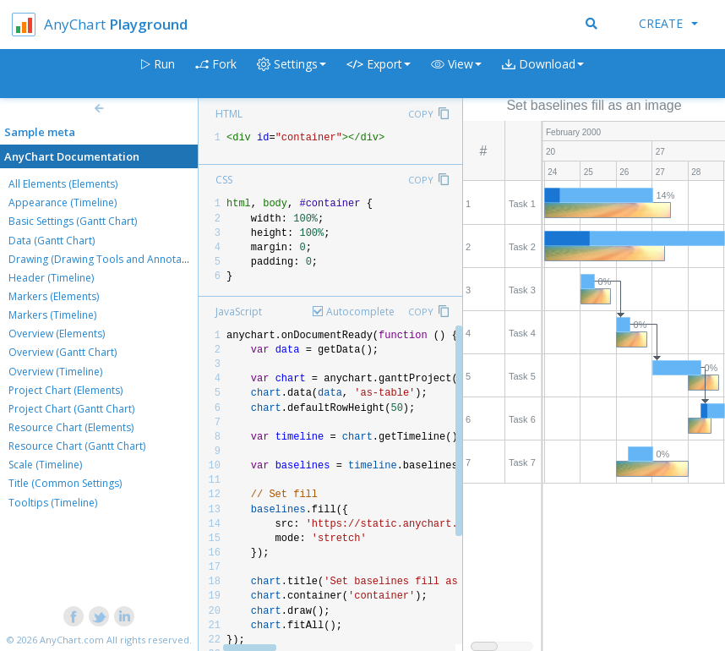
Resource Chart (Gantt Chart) (76, 446)
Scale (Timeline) (45, 464)
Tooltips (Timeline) (52, 502)
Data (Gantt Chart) (51, 240)
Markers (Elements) (53, 296)
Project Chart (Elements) (65, 390)
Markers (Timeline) (52, 315)
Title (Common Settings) (65, 483)
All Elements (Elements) (62, 184)
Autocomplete (360, 311)
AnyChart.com (72, 639)
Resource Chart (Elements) (71, 427)
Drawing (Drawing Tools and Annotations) (108, 259)
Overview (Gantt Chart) (62, 352)
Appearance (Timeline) (62, 202)
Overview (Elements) (56, 333)
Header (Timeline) (51, 278)
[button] (456, 74)
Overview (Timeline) (55, 371)
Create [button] (668, 23)
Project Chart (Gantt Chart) (71, 409)
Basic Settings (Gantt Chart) (72, 221)
